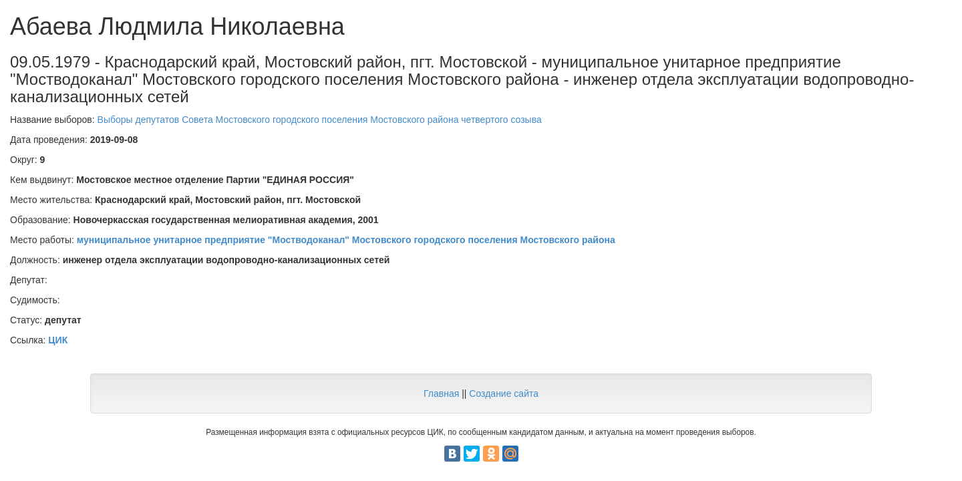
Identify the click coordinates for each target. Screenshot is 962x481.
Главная (441, 393)
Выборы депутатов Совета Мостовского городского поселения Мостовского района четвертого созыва (320, 119)
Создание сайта (503, 393)
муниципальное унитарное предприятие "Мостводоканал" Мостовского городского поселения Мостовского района (346, 239)
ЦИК (57, 340)
